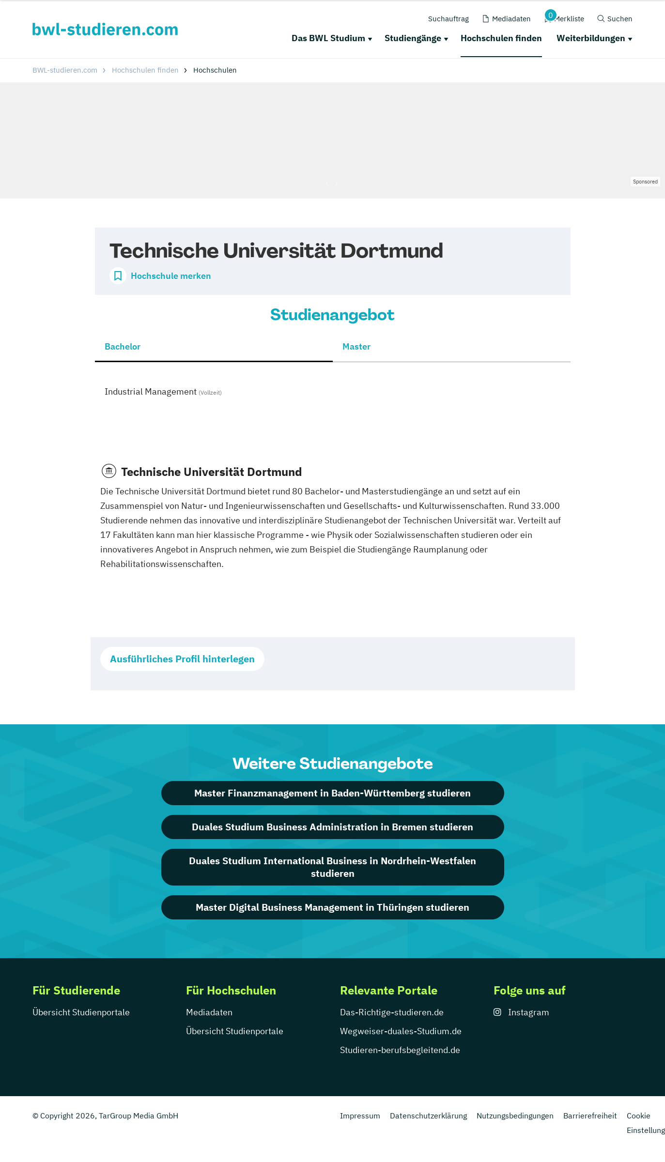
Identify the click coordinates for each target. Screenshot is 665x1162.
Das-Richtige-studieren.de (392, 1012)
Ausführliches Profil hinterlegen (182, 658)
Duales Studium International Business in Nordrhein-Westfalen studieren (332, 867)
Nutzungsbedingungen (515, 1115)
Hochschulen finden (501, 38)
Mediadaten (209, 1012)
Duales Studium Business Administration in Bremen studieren (332, 826)
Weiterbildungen (591, 38)
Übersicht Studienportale (81, 1012)
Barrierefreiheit (590, 1115)
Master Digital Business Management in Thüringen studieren (332, 907)
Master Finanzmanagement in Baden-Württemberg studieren (332, 792)
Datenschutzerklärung (428, 1115)
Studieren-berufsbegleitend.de (400, 1049)
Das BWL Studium (328, 38)
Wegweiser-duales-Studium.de (401, 1031)
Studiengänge (413, 38)
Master (356, 346)
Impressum (360, 1115)
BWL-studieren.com (64, 70)
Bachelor (122, 346)
